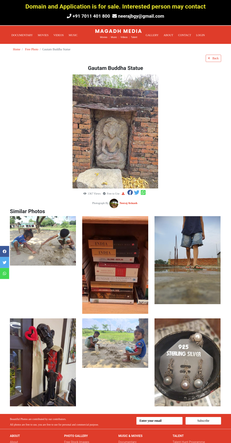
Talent (134, 37)
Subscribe (203, 420)
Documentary (22, 35)
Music (73, 35)
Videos (58, 35)
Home (16, 49)
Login (200, 35)
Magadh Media (118, 31)
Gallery (152, 35)
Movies (43, 35)
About (168, 35)
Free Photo (31, 49)
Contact (184, 35)
